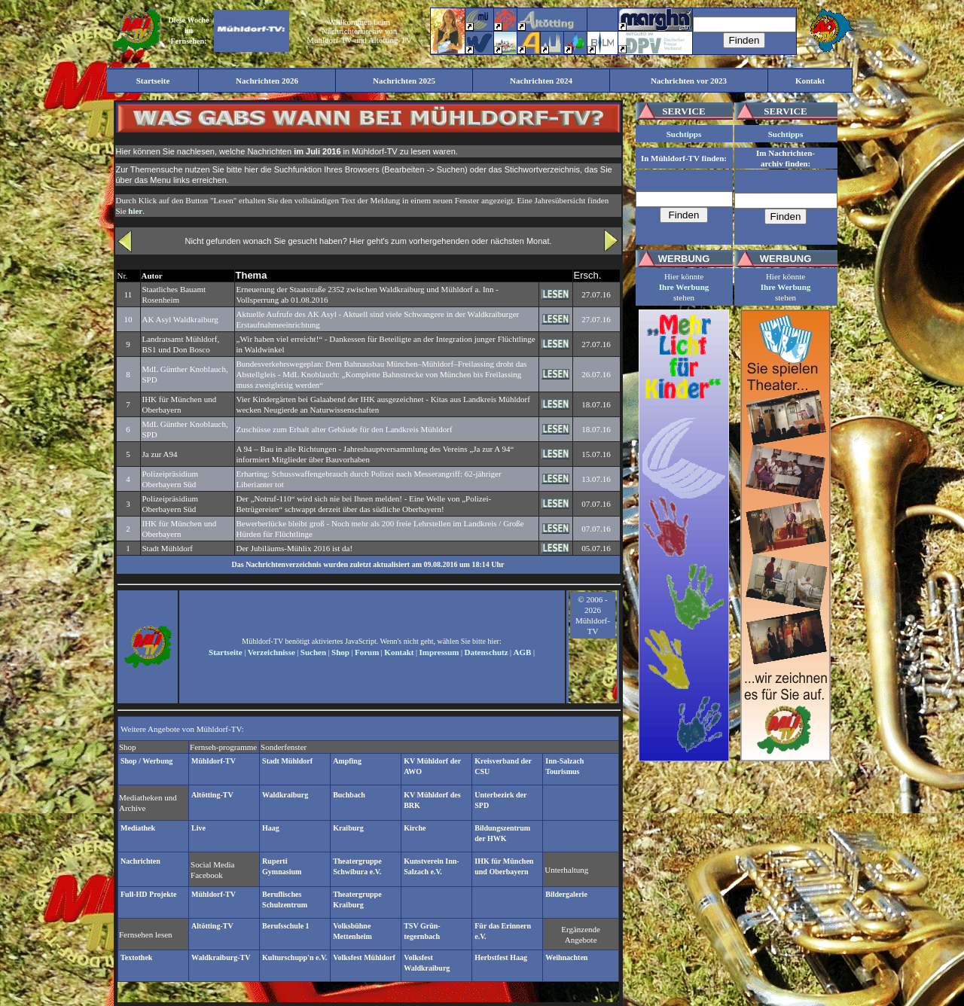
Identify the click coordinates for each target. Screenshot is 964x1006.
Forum (367, 652)
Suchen (313, 652)
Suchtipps (684, 134)
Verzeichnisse (271, 652)
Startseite (226, 652)
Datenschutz (486, 652)
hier (135, 210)
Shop (340, 652)
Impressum (439, 652)
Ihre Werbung (684, 286)
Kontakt (398, 652)
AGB (523, 652)
